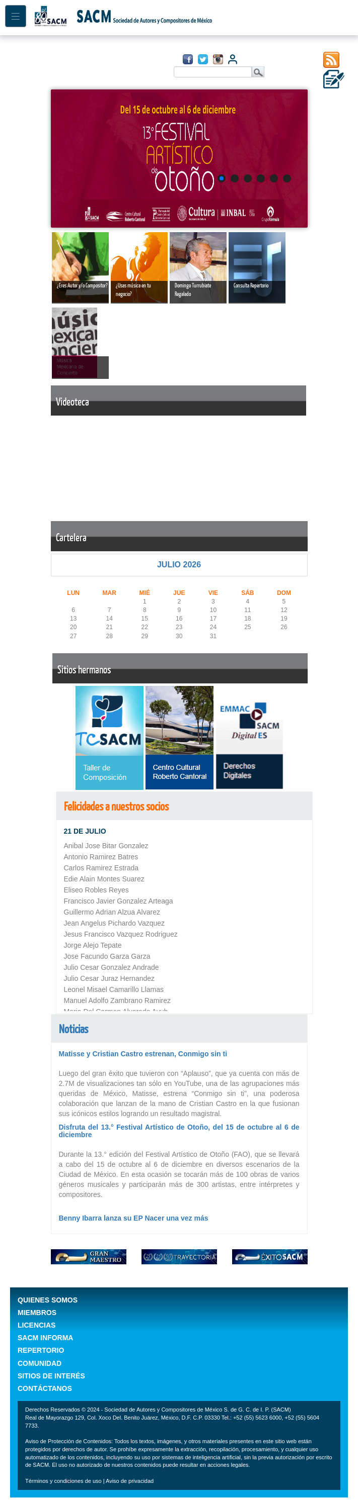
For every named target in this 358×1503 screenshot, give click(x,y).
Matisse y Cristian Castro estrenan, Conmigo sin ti (143, 1054)
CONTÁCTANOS (45, 1388)
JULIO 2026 (179, 564)
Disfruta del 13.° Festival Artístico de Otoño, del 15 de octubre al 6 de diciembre (179, 1131)
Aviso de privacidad (130, 1481)
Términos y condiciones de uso (64, 1481)
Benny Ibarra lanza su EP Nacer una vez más (133, 1218)
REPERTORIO (41, 1350)
